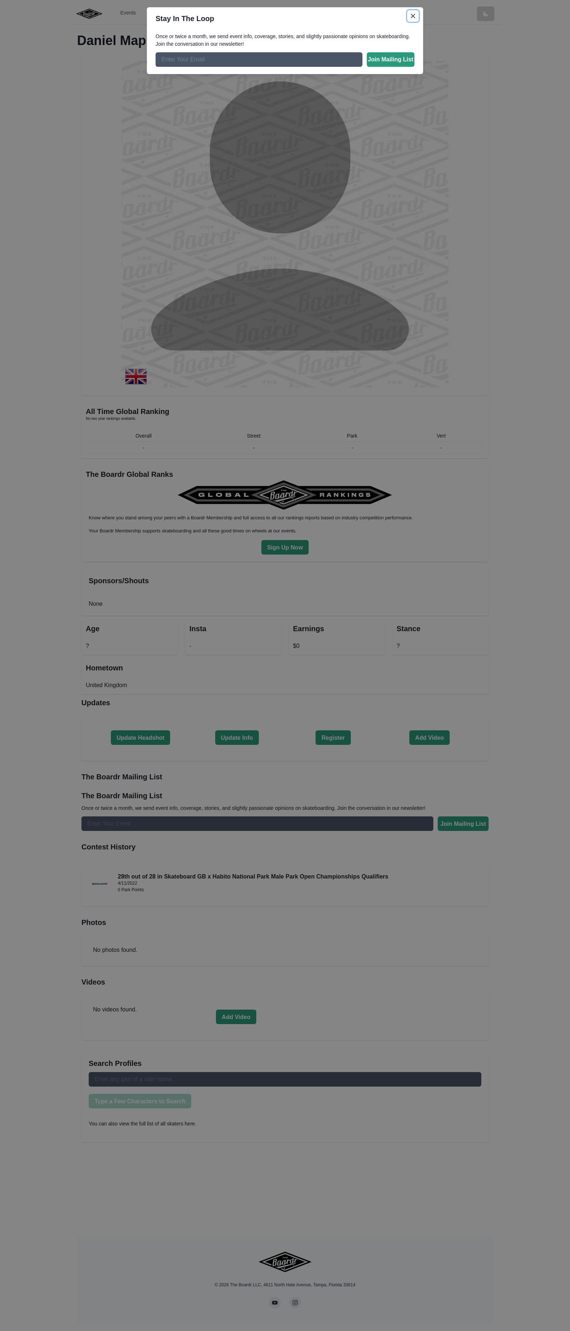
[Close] (413, 16)
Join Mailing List (390, 59)
